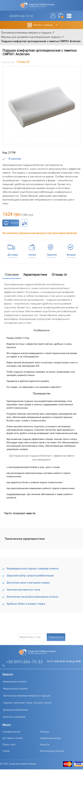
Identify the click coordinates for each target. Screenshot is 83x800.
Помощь (44, 732)
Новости (44, 744)
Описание (12, 274)
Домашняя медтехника (15, 710)
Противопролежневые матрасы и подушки (27, 696)
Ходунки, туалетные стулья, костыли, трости (27, 703)
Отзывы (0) (23, 61)
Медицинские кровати (15, 689)
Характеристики (35, 274)
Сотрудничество (11, 732)
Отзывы (59, 274)
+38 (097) (21, 16)
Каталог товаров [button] (43, 25)
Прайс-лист (9, 744)
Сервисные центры (50, 738)
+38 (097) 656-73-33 (24, 662)
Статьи (6, 751)
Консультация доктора (52, 751)
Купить (11, 223)
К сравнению (24, 223)
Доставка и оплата (12, 738)
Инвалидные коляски (15, 681)
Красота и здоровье (14, 717)
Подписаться (56, 637)
